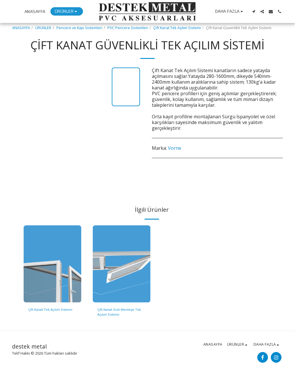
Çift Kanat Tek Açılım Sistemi (177, 27)
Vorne (174, 148)
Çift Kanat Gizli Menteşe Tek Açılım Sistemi (121, 312)
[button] (253, 12)
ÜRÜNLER (43, 27)
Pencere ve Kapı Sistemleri (79, 27)
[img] (52, 263)
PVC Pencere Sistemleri (127, 27)
